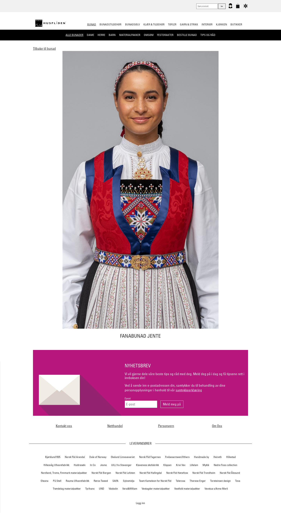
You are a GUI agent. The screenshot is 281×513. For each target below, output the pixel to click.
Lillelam (194, 465)
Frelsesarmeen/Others (177, 457)
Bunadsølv (132, 24)
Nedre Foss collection (225, 465)
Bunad (91, 24)
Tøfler (172, 24)
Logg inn (140, 503)
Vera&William (129, 488)
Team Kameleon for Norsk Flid (155, 481)
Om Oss (217, 426)
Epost (128, 398)
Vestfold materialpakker (187, 488)
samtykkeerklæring (189, 390)
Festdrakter (165, 35)
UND (101, 488)
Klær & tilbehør (154, 24)
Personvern (166, 426)
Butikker (236, 24)
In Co (93, 465)
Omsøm (149, 35)
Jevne (103, 465)
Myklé (206, 465)
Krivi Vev (180, 465)
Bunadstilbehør (110, 24)
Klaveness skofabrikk (147, 465)
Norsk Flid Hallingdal (151, 473)
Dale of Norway (97, 457)
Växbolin (113, 488)
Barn (112, 35)
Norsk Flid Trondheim (203, 473)
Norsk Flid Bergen (101, 473)
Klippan (167, 465)
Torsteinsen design (220, 481)
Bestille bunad (187, 35)
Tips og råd (207, 35)
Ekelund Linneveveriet (123, 457)
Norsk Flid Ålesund (230, 473)
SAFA (115, 481)
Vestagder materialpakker (156, 488)
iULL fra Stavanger (121, 465)
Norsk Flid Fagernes (150, 457)
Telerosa (180, 481)
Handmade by (201, 457)
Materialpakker (129, 35)
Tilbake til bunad (44, 48)
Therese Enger (198, 481)
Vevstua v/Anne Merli (216, 488)
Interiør (207, 24)
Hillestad (231, 457)
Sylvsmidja (128, 481)
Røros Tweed (101, 481)
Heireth (217, 457)
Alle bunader (74, 35)
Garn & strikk (189, 24)
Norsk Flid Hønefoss (177, 473)
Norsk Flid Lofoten (125, 473)
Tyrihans (89, 488)
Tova (237, 481)
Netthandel (115, 426)
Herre (101, 35)
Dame (90, 35)
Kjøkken (221, 24)
